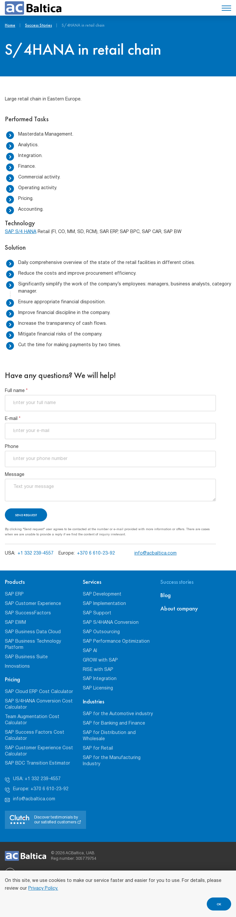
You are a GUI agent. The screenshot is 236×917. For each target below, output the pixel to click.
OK (219, 904)
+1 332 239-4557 (36, 553)
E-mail (12, 419)
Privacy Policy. (43, 888)
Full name (16, 391)
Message (14, 475)
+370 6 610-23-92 (96, 553)
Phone (12, 447)
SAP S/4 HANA (20, 232)
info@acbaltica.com (155, 553)
